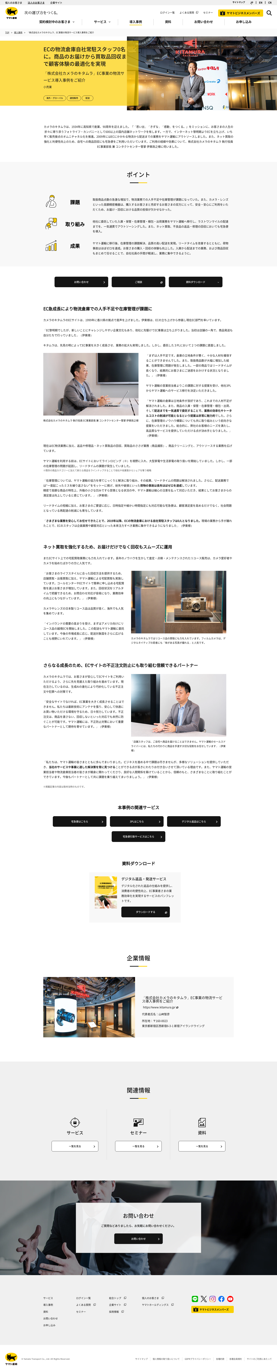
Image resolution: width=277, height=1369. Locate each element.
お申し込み (49, 1325)
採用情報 (114, 1311)
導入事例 (18, 32)
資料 (45, 1311)
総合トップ (115, 1298)
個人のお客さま (13, 2)
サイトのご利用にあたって (259, 1359)
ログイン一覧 (167, 12)
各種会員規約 (235, 1359)
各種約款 (220, 1359)
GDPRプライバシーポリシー (198, 1359)
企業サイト (56, 2)
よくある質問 (187, 12)
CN (269, 2)
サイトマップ (239, 2)
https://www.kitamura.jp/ (159, 1007)
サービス (48, 1298)
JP (251, 2)
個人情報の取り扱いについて (166, 1359)
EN (260, 2)
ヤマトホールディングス (155, 1304)
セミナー (81, 1311)
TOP (7, 32)
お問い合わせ (50, 1318)
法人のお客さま (36, 2)
